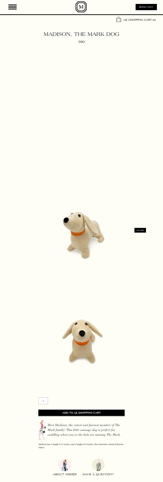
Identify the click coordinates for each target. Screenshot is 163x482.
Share (140, 230)
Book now (146, 7)
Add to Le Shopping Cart (81, 412)
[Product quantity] (43, 400)
